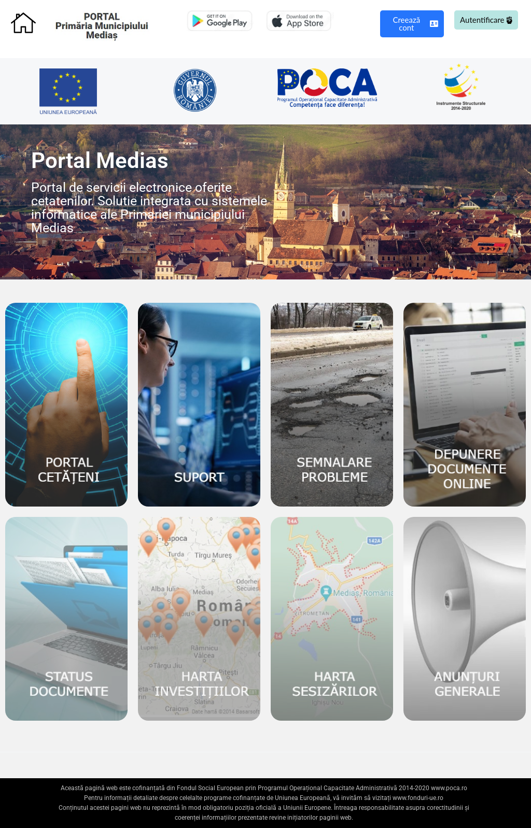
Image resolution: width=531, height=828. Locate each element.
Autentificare (486, 19)
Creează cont (415, 23)
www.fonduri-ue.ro (418, 798)
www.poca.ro (449, 788)
